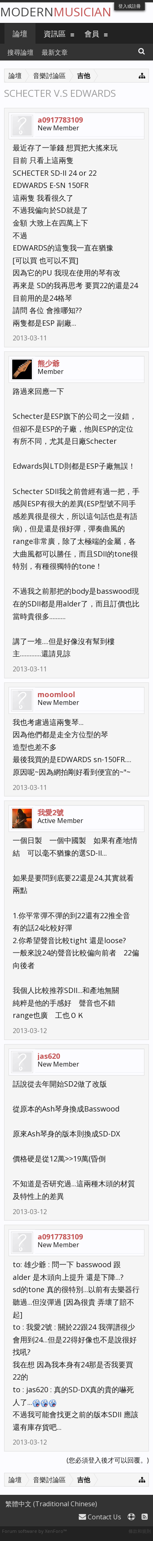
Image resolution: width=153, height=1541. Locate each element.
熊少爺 (49, 363)
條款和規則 (140, 1531)
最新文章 (55, 52)
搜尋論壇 (20, 52)
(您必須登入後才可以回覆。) (108, 1460)
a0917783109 (60, 120)
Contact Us (100, 1516)
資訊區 (55, 33)
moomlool (56, 694)
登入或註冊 (129, 6)
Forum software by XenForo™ (34, 1531)
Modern (55, 11)
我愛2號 (51, 812)
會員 (91, 33)
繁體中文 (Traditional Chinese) (51, 1503)
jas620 (49, 1056)
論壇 (20, 33)
